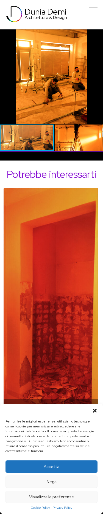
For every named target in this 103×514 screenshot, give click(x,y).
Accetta (51, 466)
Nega (52, 482)
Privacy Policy (62, 508)
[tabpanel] (51, 318)
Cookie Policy (40, 508)
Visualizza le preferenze (51, 497)
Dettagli (51, 316)
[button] (95, 410)
